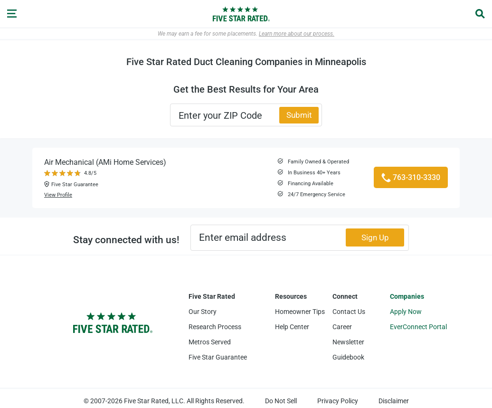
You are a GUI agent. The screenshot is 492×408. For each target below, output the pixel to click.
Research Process (215, 327)
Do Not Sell (281, 401)
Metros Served (210, 342)
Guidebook (348, 357)
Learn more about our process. (296, 33)
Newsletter (348, 342)
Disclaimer (393, 401)
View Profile (58, 195)
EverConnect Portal (418, 327)
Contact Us (348, 311)
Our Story (203, 311)
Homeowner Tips (300, 311)
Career (342, 327)
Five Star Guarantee (218, 357)
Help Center (292, 327)
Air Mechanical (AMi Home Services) (105, 162)
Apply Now (406, 311)
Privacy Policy (337, 401)
